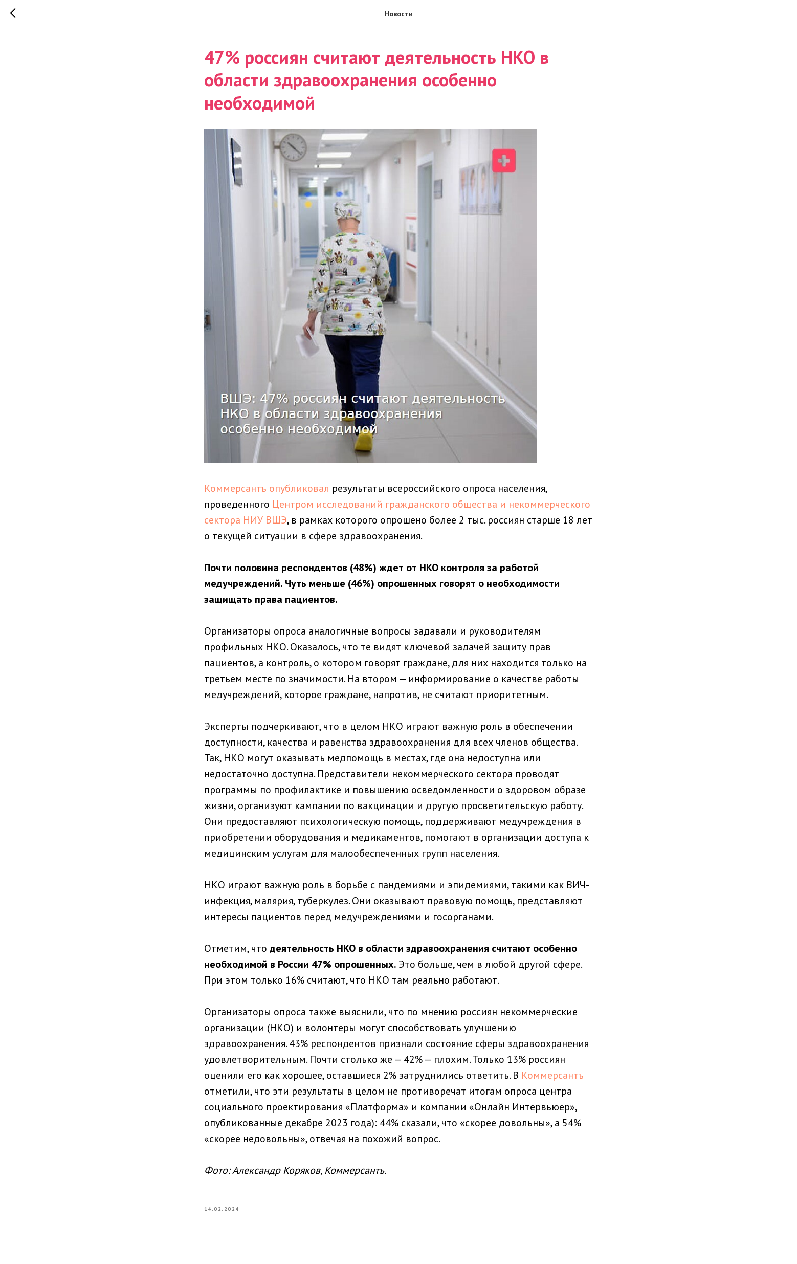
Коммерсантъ (552, 1077)
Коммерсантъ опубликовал (266, 490)
